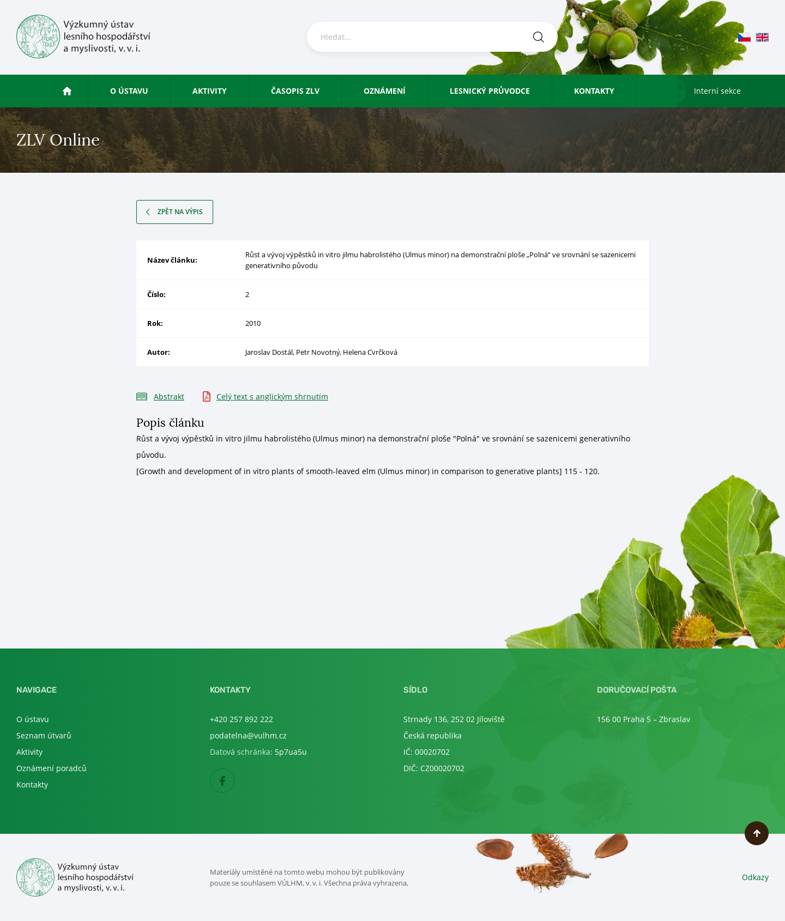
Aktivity (209, 91)
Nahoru (757, 833)
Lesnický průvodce (490, 91)
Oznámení (385, 91)
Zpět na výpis (180, 211)
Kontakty (594, 91)
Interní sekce (717, 91)
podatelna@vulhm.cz (248, 735)
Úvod (77, 91)
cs (744, 37)
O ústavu (129, 91)
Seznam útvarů (43, 735)
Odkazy (755, 877)
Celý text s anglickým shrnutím (272, 396)
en (762, 37)
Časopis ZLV (295, 91)
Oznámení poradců (51, 768)
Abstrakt (169, 396)
